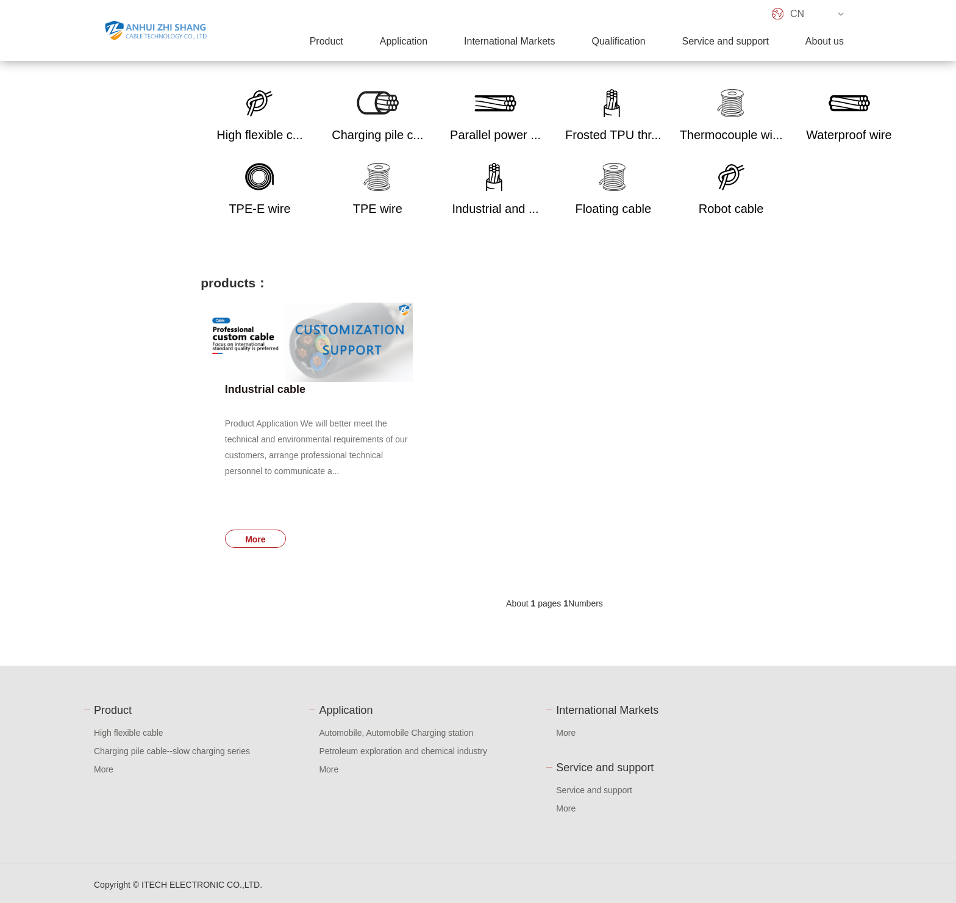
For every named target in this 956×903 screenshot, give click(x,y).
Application (403, 41)
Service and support (725, 41)
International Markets (509, 41)
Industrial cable (265, 389)
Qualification (618, 41)
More (255, 539)
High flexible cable (128, 733)
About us (824, 41)
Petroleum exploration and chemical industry (403, 751)
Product (326, 41)
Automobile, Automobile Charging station (396, 733)
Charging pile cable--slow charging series (172, 751)
